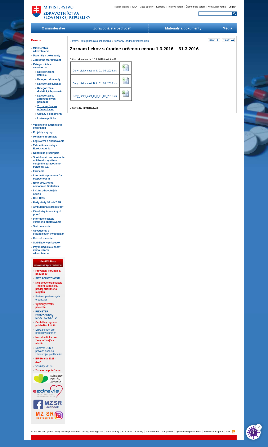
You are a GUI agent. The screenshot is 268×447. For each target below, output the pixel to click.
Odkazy (139, 431)
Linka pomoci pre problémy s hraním (45, 331)
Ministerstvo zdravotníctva (41, 50)
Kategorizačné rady (49, 79)
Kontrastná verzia (217, 6)
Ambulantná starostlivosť (48, 206)
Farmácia (38, 171)
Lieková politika (46, 118)
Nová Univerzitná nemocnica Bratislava (46, 185)
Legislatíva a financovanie (48, 141)
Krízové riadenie (43, 238)
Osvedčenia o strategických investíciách (48, 232)
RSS (228, 431)
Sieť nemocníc (41, 226)
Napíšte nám (152, 431)
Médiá (227, 28)
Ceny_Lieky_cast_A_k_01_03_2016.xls (95, 70)
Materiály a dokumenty (183, 28)
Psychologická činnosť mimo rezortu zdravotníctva (47, 250)
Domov (74, 40)
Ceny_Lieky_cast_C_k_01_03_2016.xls (95, 96)
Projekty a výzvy (43, 132)
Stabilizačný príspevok (46, 242)
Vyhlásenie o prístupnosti (188, 431)
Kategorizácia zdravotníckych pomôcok (46, 98)
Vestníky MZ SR (44, 366)
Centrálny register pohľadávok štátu (46, 324)
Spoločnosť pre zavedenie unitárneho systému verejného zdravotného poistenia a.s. (48, 162)
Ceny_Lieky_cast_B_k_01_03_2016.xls (95, 83)
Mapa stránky (146, 6)
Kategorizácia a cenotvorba (42, 66)
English (232, 6)
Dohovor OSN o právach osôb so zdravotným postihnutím (48, 351)
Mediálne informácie (45, 136)
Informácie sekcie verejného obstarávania (47, 220)
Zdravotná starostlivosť (112, 28)
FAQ (134, 6)
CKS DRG (39, 198)
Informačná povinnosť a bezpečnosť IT (47, 177)
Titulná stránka (121, 6)
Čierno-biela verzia (195, 6)
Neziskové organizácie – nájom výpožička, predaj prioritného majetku (48, 287)
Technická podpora (213, 431)
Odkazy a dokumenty (49, 113)
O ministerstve (53, 28)
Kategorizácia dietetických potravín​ (49, 90)
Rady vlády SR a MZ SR (47, 202)
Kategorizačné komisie (45, 73)
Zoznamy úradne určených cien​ (47, 108)
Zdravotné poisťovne (48, 370)
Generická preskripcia (46, 153)
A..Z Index (127, 431)
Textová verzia (175, 6)
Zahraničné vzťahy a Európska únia (45, 147)
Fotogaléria (167, 431)
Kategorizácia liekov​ (49, 83)
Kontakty (160, 6)
